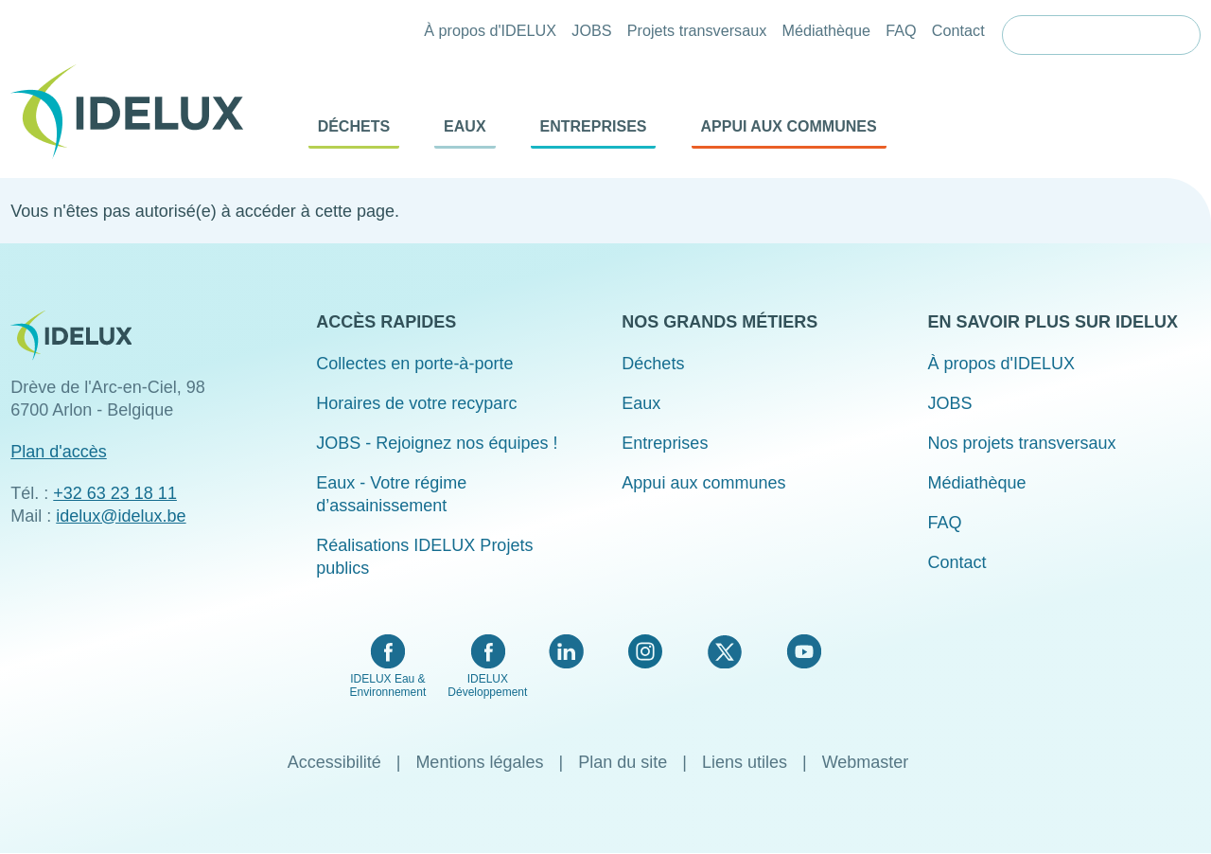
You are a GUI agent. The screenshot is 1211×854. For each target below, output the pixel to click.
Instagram (645, 651)
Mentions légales (479, 762)
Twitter (724, 651)
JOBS (591, 30)
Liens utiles (744, 762)
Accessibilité (334, 762)
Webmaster (865, 762)
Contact (958, 30)
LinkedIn (566, 651)
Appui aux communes (789, 126)
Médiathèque (825, 30)
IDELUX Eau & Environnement (388, 685)
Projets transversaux (697, 30)
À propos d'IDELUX (490, 30)
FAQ (901, 30)
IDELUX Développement (487, 685)
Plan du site (622, 762)
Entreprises (593, 126)
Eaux (464, 126)
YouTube (803, 651)
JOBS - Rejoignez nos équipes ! (436, 443)
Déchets (354, 126)
